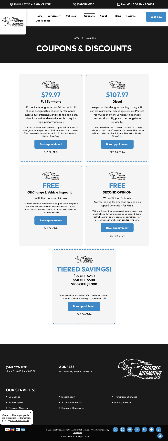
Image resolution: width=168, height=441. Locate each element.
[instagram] (122, 430)
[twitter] (115, 430)
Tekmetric (77, 432)
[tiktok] (158, 430)
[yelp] (144, 430)
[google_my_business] (160, 436)
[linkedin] (137, 430)
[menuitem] (42, 15)
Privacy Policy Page (19, 420)
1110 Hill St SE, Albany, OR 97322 (33, 4)
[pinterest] (151, 430)
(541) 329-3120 (85, 4)
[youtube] (130, 430)
